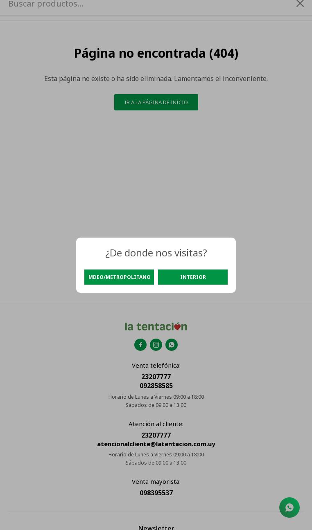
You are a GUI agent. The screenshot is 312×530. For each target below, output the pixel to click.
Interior (193, 277)
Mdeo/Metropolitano (119, 277)
